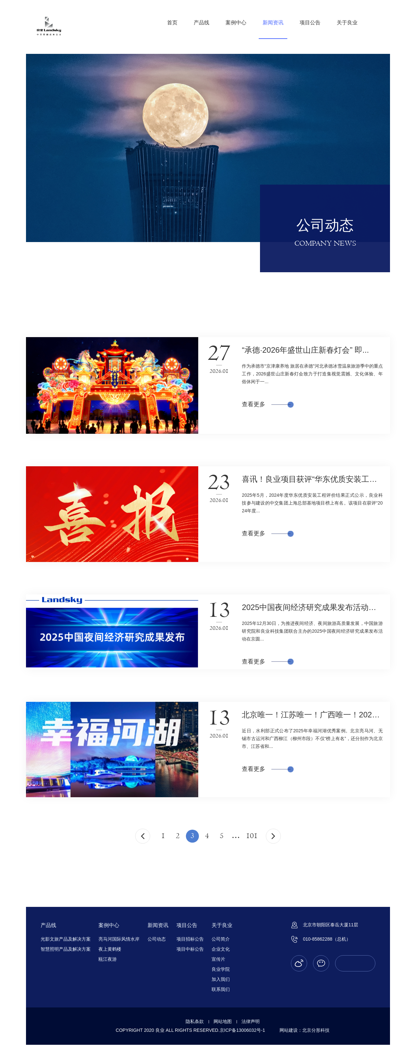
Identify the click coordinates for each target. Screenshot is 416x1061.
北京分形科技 (316, 1030)
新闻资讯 (273, 22)
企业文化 (221, 949)
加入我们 (221, 979)
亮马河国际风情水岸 (118, 939)
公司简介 (221, 939)
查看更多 (266, 404)
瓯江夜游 (107, 959)
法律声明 (250, 1021)
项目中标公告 (190, 949)
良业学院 (221, 969)
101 (252, 836)
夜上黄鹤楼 (109, 949)
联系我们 (221, 989)
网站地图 (223, 1021)
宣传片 (218, 959)
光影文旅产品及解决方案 (66, 939)
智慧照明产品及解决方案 (66, 949)
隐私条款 (195, 1021)
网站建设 (289, 1030)
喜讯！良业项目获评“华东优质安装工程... (313, 479)
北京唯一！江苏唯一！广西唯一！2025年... (316, 714)
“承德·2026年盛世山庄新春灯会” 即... (305, 350)
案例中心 (236, 22)
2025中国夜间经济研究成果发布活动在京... (316, 607)
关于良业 (347, 22)
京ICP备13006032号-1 (242, 1030)
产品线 (201, 22)
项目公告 (310, 22)
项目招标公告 (190, 939)
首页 (172, 22)
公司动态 (157, 939)
